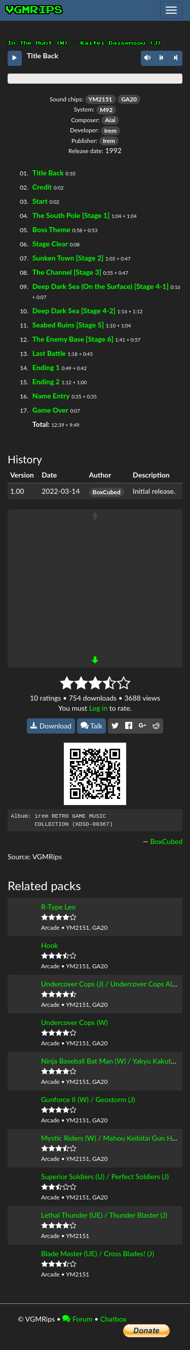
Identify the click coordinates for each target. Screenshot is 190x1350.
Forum (77, 1319)
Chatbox (113, 1319)
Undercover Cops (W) (74, 1022)
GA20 (129, 99)
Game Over (50, 410)
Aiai (110, 120)
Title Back (48, 172)
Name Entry (51, 395)
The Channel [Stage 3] (66, 272)
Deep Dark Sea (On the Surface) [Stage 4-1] (100, 286)
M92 (106, 110)
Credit (42, 187)
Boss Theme (51, 229)
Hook (49, 945)
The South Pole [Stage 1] (71, 215)
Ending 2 (46, 381)
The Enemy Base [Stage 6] (72, 339)
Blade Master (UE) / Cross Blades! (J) (97, 1253)
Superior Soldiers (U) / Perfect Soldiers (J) (105, 1176)
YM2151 (100, 99)
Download (50, 725)
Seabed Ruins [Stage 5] (68, 324)
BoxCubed (107, 492)
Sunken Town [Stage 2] (68, 257)
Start (40, 201)
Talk (92, 725)
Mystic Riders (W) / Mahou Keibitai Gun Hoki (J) (115, 1138)
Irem (110, 130)
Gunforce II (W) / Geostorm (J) (88, 1099)
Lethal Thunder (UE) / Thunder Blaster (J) (104, 1215)
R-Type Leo (58, 906)
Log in (98, 708)
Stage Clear (50, 243)
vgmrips (34, 10)
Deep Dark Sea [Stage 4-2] (74, 310)
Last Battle (49, 353)
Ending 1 (46, 367)
